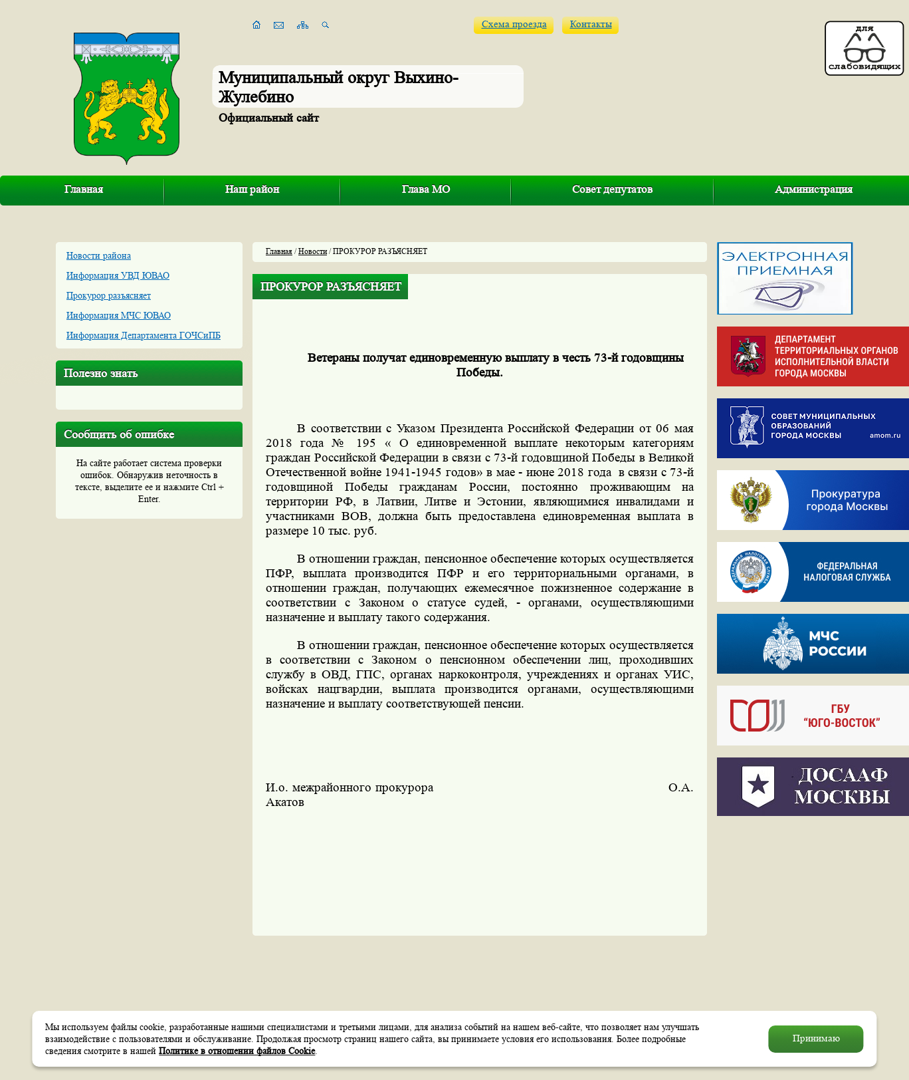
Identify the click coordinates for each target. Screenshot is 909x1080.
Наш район (252, 189)
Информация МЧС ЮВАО (118, 315)
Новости (312, 251)
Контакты (591, 24)
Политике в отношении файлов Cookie (237, 1050)
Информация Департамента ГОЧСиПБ (143, 335)
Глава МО (426, 189)
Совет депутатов (612, 189)
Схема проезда (514, 24)
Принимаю (816, 1038)
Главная (83, 189)
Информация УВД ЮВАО (117, 275)
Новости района (98, 255)
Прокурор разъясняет (108, 295)
